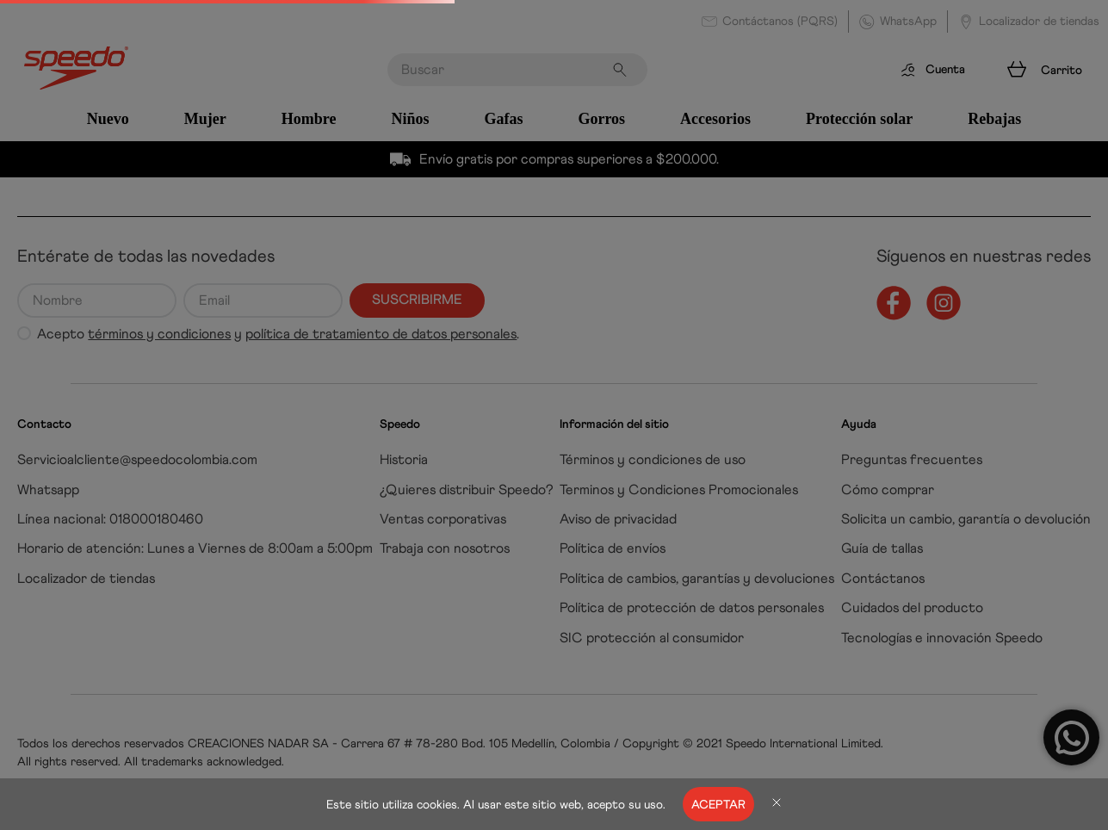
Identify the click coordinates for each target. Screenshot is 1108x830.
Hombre (309, 118)
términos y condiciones (159, 333)
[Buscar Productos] (623, 69)
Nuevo (108, 118)
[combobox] (517, 69)
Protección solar (859, 118)
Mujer (205, 118)
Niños (410, 118)
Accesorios (715, 118)
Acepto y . (278, 334)
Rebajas (994, 118)
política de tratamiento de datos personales (381, 333)
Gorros (601, 118)
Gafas (503, 118)
